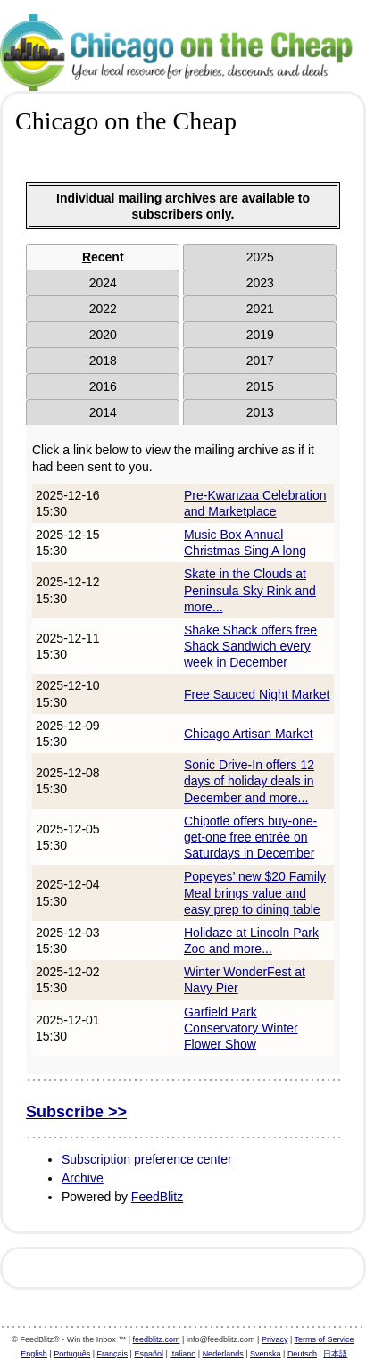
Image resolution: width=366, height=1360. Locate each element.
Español (148, 1353)
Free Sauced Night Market (256, 694)
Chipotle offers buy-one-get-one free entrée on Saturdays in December (250, 837)
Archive (83, 1178)
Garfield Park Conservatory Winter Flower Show (241, 1028)
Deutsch (302, 1353)
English (34, 1353)
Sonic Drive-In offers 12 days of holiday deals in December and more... (249, 781)
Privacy (275, 1339)
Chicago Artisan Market (248, 733)
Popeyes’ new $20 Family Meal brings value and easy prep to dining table (255, 892)
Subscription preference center (147, 1159)
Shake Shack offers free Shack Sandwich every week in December (250, 646)
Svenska (265, 1353)
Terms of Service (324, 1339)
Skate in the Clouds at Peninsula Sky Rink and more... (250, 590)
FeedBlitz (157, 1197)
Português (72, 1353)
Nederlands (223, 1353)
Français (113, 1353)
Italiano (182, 1353)
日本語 (335, 1353)
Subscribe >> (76, 1112)
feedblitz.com (156, 1339)
